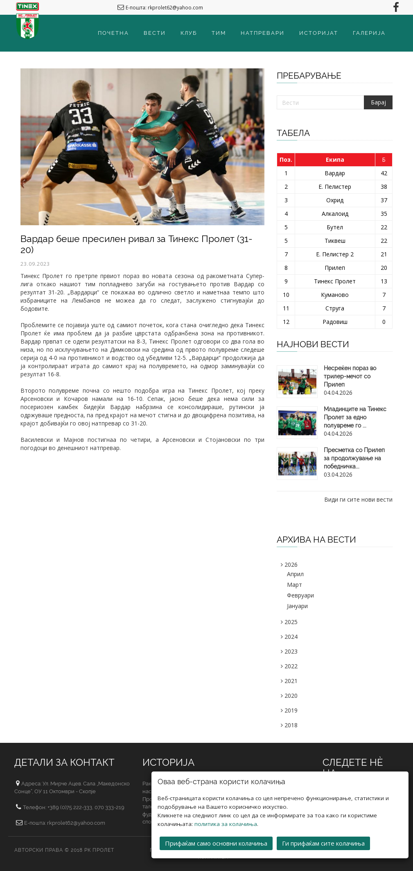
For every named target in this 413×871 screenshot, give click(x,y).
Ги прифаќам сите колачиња (323, 843)
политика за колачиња (225, 824)
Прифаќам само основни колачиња (216, 843)
